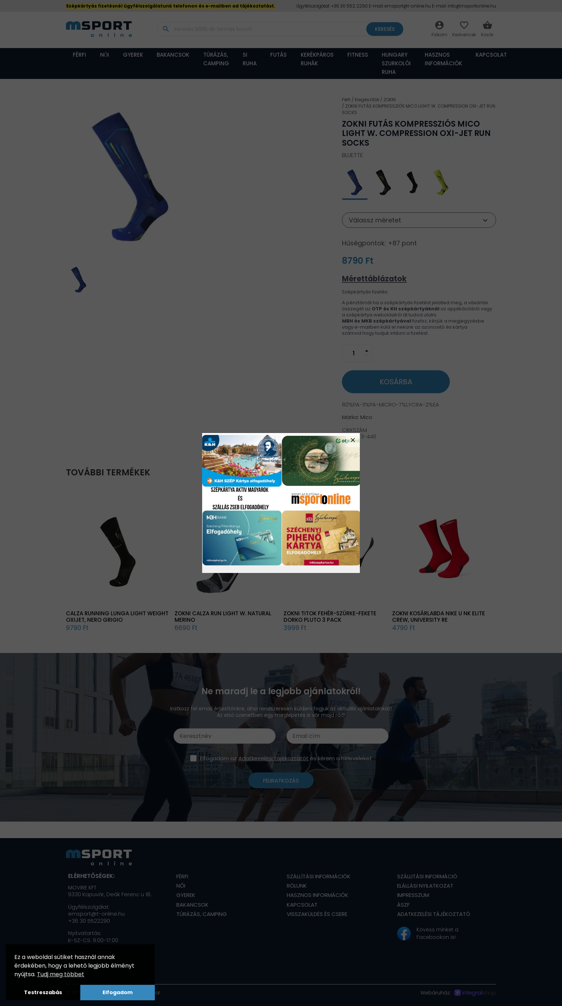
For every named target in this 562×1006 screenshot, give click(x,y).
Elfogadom (118, 992)
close (352, 440)
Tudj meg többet (60, 974)
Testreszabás (43, 992)
